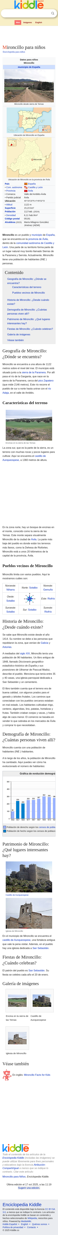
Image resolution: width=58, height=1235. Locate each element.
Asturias (6, 647)
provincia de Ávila (38, 239)
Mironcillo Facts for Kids (37, 1075)
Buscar (52, 13)
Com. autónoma (14, 187)
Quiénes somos (39, 1224)
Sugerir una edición (28, 1188)
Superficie (10, 208)
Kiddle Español (10, 1224)
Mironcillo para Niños (14, 1176)
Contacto (31, 1227)
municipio (37, 235)
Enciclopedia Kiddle (13, 1158)
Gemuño (48, 589)
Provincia (10, 190)
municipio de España (29, 67)
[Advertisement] (29, 34)
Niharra (10, 589)
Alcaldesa (10, 222)
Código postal (12, 218)
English (38, 22)
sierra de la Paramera (34, 372)
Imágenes (27, 22)
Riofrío (51, 598)
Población (10, 211)
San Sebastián (40, 948)
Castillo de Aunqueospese (17, 895)
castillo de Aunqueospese (16, 940)
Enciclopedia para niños (14, 52)
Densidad (11, 215)
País (7, 184)
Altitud (9, 204)
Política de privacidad (13, 1227)
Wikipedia (32, 1218)
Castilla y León (35, 187)
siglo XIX (25, 653)
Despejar (46, 13)
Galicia (44, 643)
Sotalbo (33, 587)
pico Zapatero (46, 380)
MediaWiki (26, 1221)
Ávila (30, 190)
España (32, 184)
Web (18, 22)
